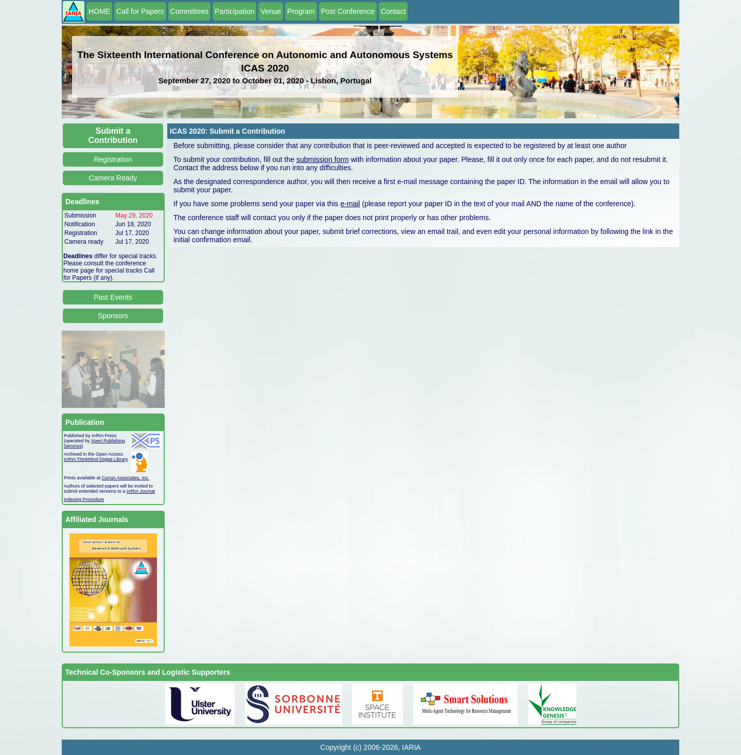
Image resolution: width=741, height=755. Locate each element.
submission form (322, 159)
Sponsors (113, 316)
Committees (189, 11)
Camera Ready (113, 178)
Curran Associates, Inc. (126, 477)
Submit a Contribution (113, 136)
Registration (113, 159)
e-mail (350, 204)
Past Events (113, 297)
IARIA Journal (141, 491)
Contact (393, 11)
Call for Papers (140, 11)
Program (301, 11)
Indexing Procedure (84, 499)
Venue (270, 11)
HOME (99, 11)
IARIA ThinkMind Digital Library (96, 459)
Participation (234, 11)
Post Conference (348, 11)
